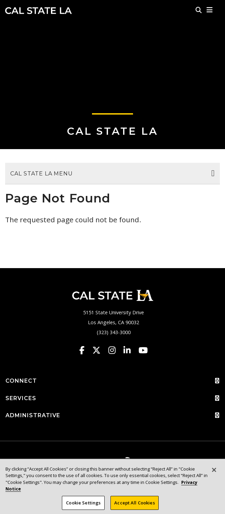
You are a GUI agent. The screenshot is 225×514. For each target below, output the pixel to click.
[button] (210, 10)
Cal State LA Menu (41, 173)
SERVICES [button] (112, 398)
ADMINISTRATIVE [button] (112, 415)
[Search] (199, 10)
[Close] (214, 475)
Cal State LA (38, 10)
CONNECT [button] (112, 381)
